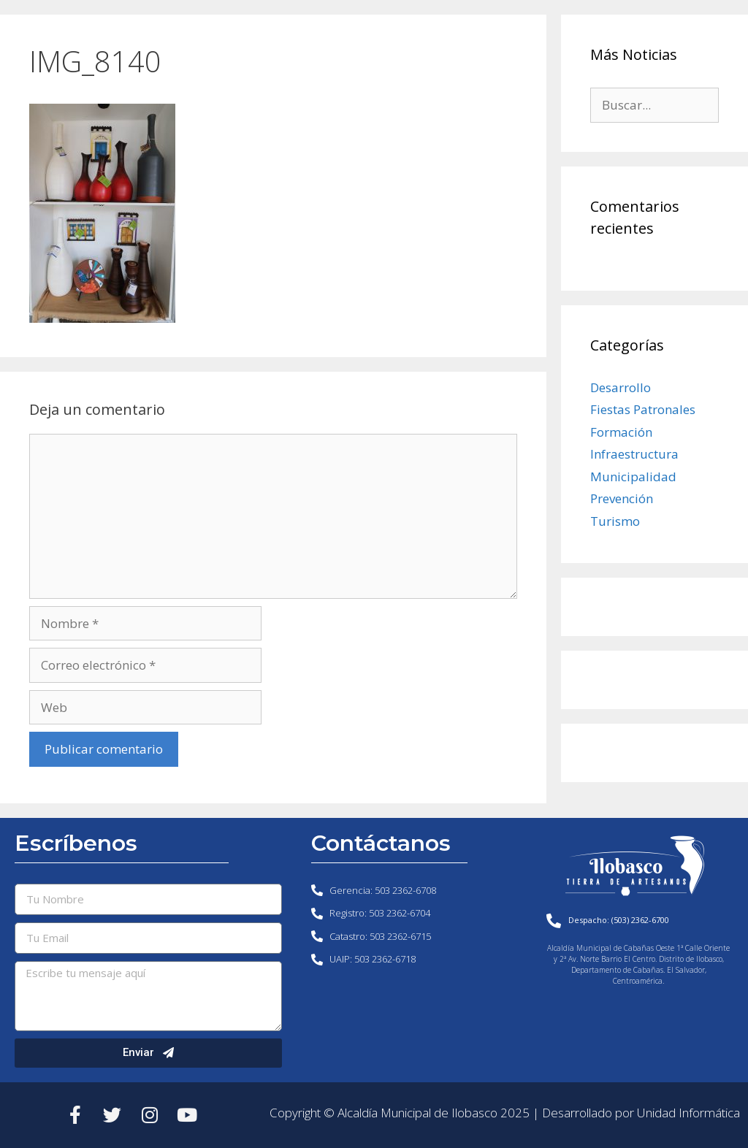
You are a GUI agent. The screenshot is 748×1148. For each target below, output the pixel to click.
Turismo (615, 521)
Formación (621, 432)
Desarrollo (620, 387)
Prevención (621, 498)
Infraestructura (634, 453)
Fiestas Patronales (642, 409)
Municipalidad (633, 476)
